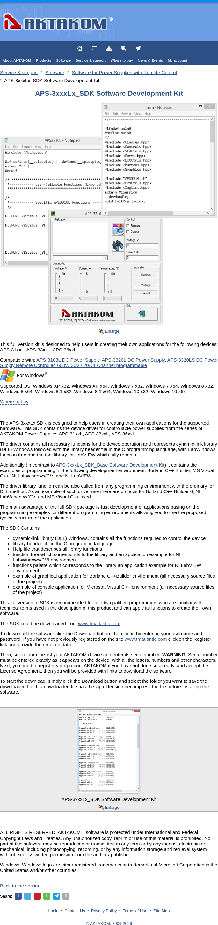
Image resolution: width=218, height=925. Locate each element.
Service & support (91, 60)
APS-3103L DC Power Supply (67, 360)
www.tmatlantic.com (99, 623)
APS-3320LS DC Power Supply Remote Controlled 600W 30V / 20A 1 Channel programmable (109, 362)
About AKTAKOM (17, 60)
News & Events (150, 60)
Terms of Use (135, 910)
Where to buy (122, 60)
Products (43, 60)
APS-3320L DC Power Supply (133, 360)
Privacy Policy (104, 910)
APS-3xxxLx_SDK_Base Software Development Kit (110, 465)
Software (63, 60)
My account (177, 60)
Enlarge (112, 331)
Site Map (161, 910)
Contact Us (74, 910)
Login (53, 910)
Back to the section (20, 885)
